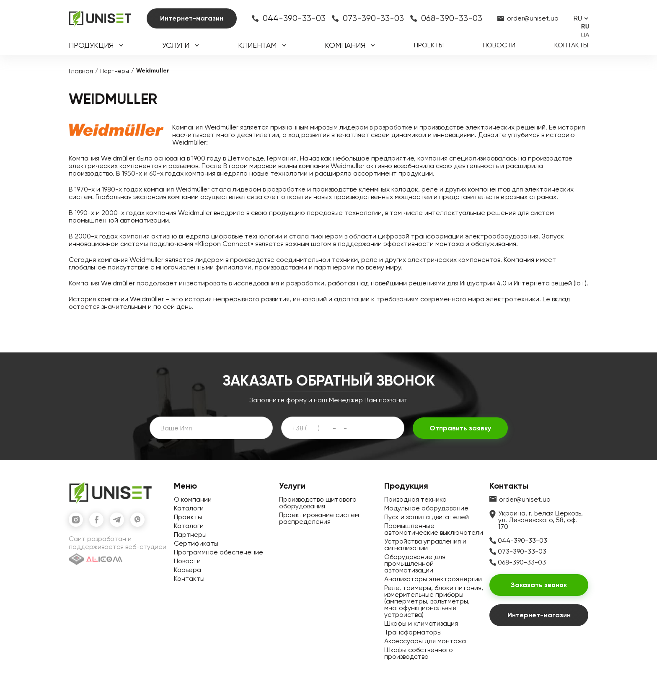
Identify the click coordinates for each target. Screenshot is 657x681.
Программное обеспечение (218, 552)
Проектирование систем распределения (319, 518)
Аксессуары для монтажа (425, 641)
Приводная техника (415, 499)
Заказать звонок (539, 585)
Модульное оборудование (426, 508)
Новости (499, 45)
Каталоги (189, 508)
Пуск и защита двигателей (426, 517)
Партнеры (114, 70)
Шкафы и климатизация (421, 623)
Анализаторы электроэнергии (433, 579)
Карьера (187, 570)
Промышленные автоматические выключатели (433, 529)
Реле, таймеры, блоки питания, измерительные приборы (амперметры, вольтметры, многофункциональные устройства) (433, 601)
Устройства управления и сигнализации (425, 544)
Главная (81, 71)
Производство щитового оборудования (318, 502)
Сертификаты (196, 543)
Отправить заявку (460, 428)
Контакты (571, 45)
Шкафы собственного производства (418, 653)
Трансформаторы (413, 632)
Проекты (429, 45)
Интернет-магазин (191, 18)
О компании (193, 499)
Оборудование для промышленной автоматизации (414, 563)
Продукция (91, 45)
